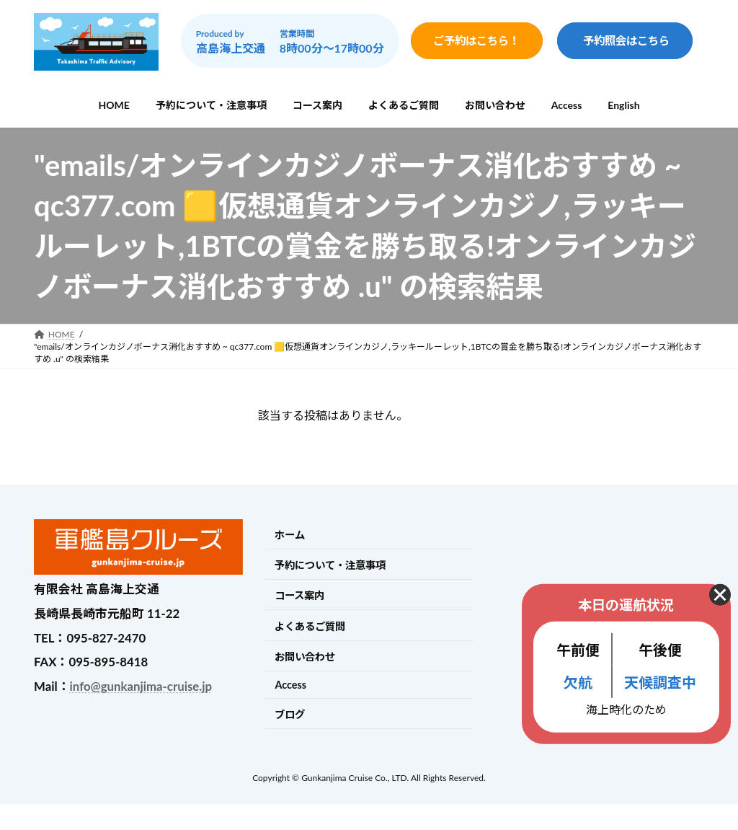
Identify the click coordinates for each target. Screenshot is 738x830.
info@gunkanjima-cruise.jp (141, 686)
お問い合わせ (305, 656)
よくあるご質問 (310, 626)
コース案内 (299, 596)
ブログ (290, 714)
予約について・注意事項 (330, 565)
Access (290, 685)
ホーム (290, 535)
